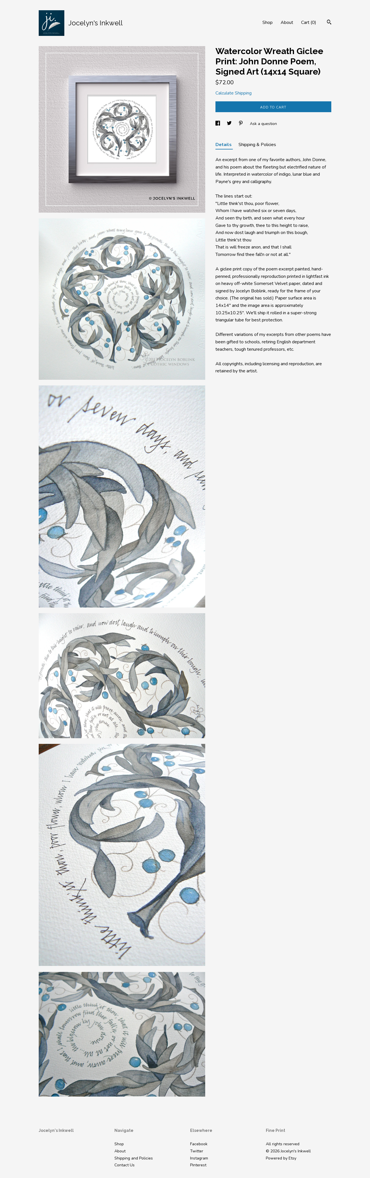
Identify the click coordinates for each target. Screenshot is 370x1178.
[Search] (329, 23)
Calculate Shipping (233, 93)
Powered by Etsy (281, 1158)
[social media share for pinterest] (241, 123)
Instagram (199, 1158)
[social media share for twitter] (230, 123)
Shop (267, 22)
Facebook (198, 1144)
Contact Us (124, 1165)
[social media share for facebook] (218, 123)
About (287, 22)
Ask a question (263, 123)
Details (224, 144)
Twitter (196, 1151)
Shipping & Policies (257, 144)
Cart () (308, 22)
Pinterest (198, 1165)
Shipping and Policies (133, 1158)
